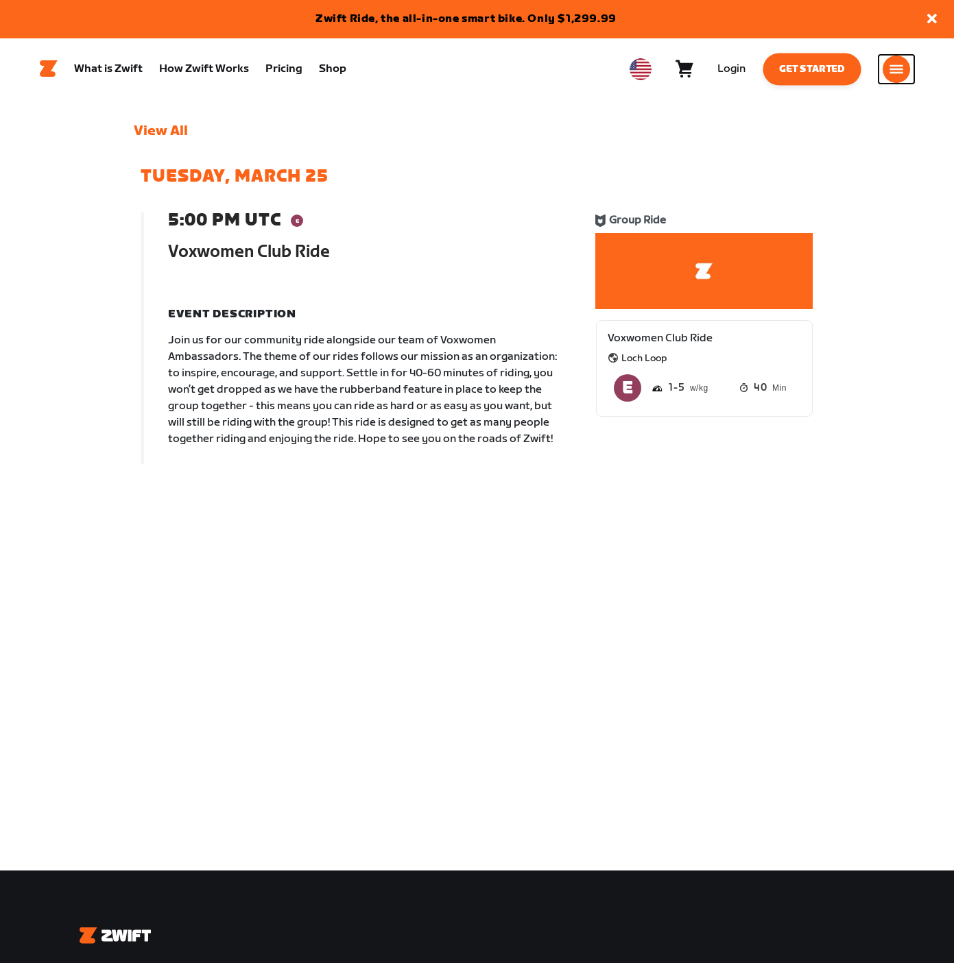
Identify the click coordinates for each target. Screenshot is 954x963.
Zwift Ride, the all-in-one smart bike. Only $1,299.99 (466, 18)
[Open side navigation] (896, 69)
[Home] (48, 69)
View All (161, 131)
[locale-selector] (641, 69)
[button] (932, 19)
